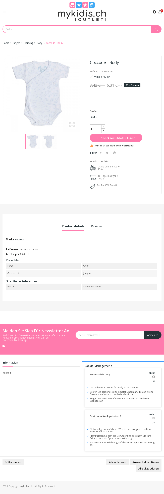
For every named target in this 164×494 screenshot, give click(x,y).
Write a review (102, 76)
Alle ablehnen (117, 462)
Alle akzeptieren (148, 468)
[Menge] (95, 128)
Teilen (101, 152)
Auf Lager (12, 254)
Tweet (108, 152)
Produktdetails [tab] (71, 226)
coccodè (19, 239)
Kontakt (7, 372)
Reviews (98, 226)
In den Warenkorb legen (120, 138)
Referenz (12, 249)
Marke (10, 239)
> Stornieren (13, 462)
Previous (1, 93)
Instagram (4, 346)
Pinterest (116, 152)
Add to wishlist (99, 161)
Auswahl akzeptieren (145, 462)
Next (80, 93)
